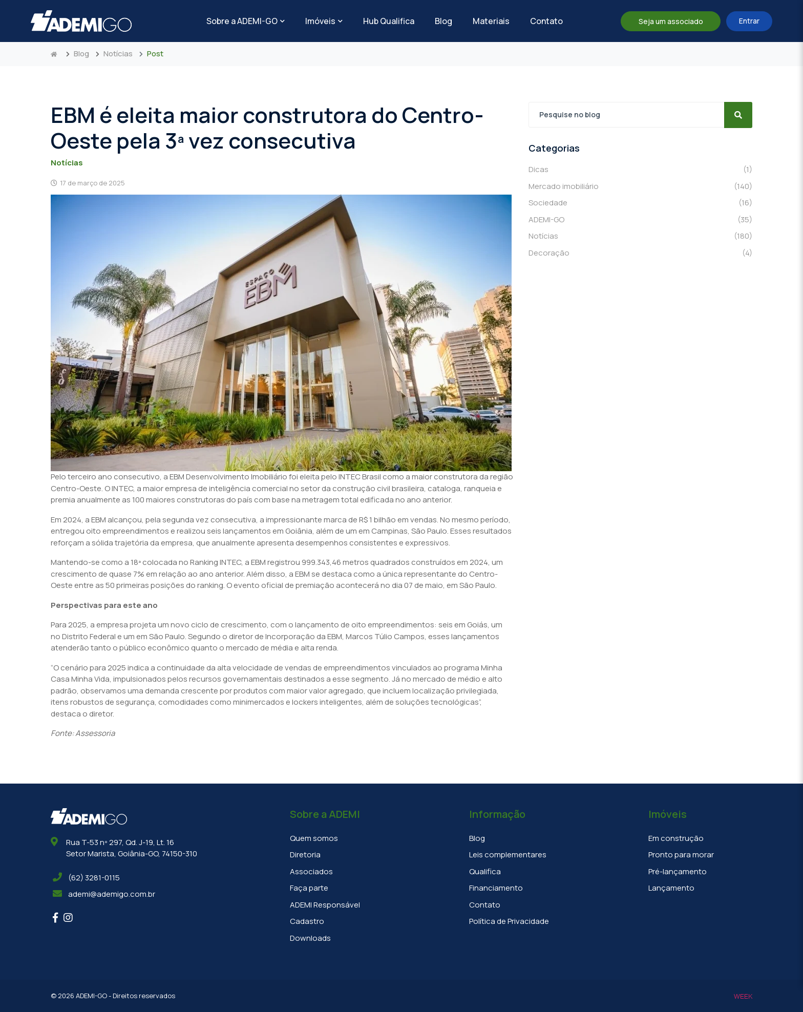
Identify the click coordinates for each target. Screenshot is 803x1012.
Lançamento (671, 887)
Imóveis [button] (324, 21)
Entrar (749, 21)
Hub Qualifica (388, 21)
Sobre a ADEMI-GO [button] (245, 21)
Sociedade (640, 203)
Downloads (310, 938)
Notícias (118, 53)
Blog (443, 21)
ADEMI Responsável (325, 904)
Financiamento (496, 887)
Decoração (640, 253)
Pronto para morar (681, 854)
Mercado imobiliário (640, 187)
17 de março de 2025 (88, 182)
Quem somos (314, 838)
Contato (546, 21)
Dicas (640, 170)
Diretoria (305, 854)
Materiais (491, 21)
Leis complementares (507, 854)
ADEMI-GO (640, 220)
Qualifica (485, 871)
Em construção (676, 838)
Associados (311, 871)
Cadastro (307, 921)
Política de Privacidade (509, 921)
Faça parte (309, 887)
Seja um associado (671, 21)
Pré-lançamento (677, 871)
